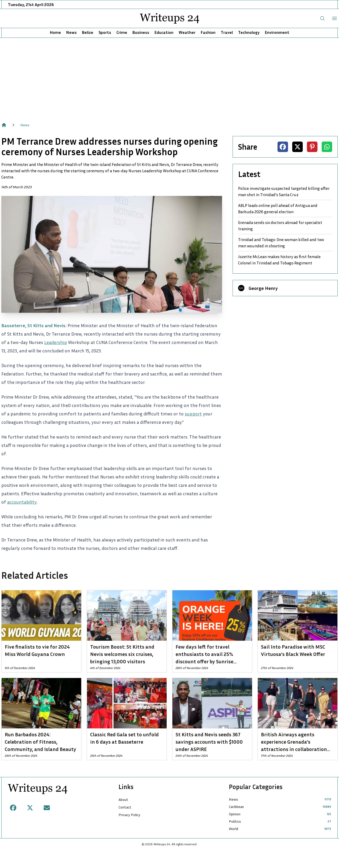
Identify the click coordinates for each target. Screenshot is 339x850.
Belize (87, 32)
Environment (277, 32)
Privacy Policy (129, 814)
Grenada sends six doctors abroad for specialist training (280, 225)
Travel (227, 32)
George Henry (263, 288)
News (71, 32)
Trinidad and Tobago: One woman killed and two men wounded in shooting (281, 242)
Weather (187, 32)
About (123, 799)
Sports (105, 32)
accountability (22, 502)
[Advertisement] (169, 77)
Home (55, 32)
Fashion (208, 32)
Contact (125, 807)
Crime (121, 32)
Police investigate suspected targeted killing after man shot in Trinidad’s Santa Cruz (284, 191)
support (193, 413)
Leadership (55, 342)
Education (164, 32)
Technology (249, 32)
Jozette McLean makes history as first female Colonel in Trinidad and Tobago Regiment (279, 259)
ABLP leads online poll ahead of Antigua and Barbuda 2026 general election (277, 208)
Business (140, 32)
